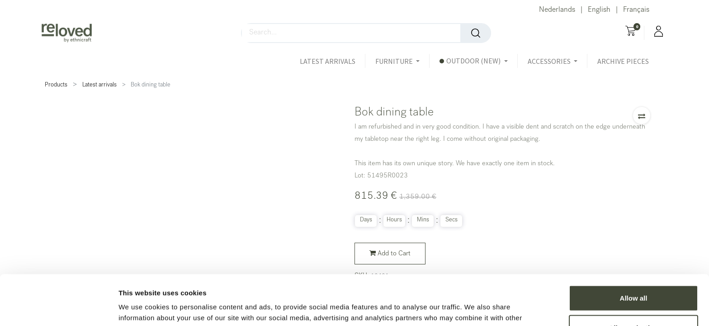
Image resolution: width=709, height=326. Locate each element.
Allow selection (633, 278)
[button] (642, 115)
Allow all (634, 248)
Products (56, 85)
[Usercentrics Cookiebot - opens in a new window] (58, 308)
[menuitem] (332, 61)
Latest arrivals (99, 85)
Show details (475, 308)
